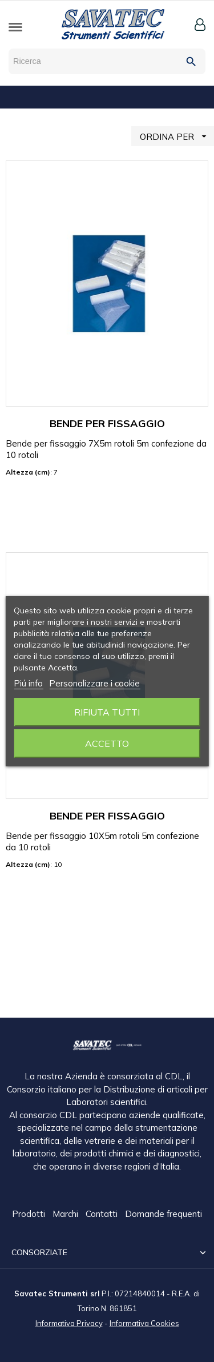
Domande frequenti (163, 1214)
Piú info (28, 683)
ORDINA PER (177, 136)
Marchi (66, 1214)
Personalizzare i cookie (94, 683)
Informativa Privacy (69, 1322)
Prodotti (29, 1214)
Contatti (103, 1214)
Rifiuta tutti (107, 712)
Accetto (107, 743)
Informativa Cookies (144, 1322)
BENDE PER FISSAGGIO (107, 423)
